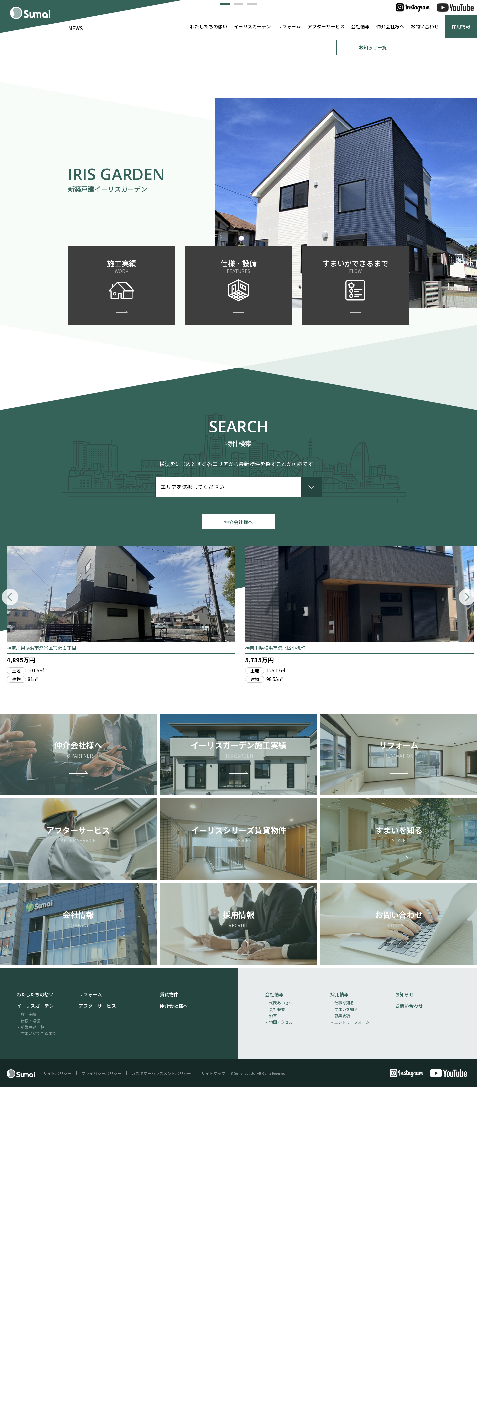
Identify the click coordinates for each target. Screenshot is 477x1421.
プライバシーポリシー (101, 1406)
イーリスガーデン (252, 26)
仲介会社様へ (390, 26)
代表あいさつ (281, 1336)
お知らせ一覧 (373, 376)
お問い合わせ (425, 26)
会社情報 (360, 26)
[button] (225, 330)
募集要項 (342, 1349)
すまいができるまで (38, 1367)
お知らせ (404, 1328)
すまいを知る (346, 1342)
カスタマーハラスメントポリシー (161, 1406)
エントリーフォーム (352, 1355)
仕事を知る (344, 1336)
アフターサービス (325, 26)
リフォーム (289, 26)
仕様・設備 (30, 1354)
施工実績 (28, 1347)
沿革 (273, 1349)
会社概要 (277, 1342)
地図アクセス (280, 1355)
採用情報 (461, 26)
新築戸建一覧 (32, 1360)
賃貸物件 (169, 1328)
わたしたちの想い (208, 26)
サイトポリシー (57, 1406)
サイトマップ (213, 1406)
